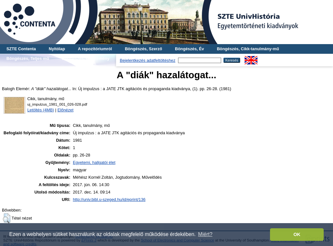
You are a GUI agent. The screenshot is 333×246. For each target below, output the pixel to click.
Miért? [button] (205, 234)
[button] (6, 218)
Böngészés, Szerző (143, 48)
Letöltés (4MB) (40, 110)
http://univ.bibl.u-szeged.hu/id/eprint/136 (109, 199)
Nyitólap (57, 48)
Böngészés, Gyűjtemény (86, 58)
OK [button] (297, 234)
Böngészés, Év (189, 48)
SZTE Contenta (21, 48)
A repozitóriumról (95, 48)
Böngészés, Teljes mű (27, 58)
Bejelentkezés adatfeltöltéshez (148, 60)
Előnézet (66, 110)
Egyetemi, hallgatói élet (94, 162)
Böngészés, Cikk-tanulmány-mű (248, 48)
